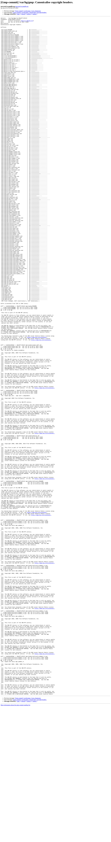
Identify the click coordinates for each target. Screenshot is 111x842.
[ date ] (18, 14)
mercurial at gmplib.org (21, 6)
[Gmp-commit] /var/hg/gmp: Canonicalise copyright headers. (30, 12)
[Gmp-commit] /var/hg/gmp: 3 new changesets (28, 11)
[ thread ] (23, 14)
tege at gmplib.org (27, 21)
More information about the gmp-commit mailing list (15, 840)
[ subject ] (29, 14)
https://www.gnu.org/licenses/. (37, 401)
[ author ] (34, 14)
